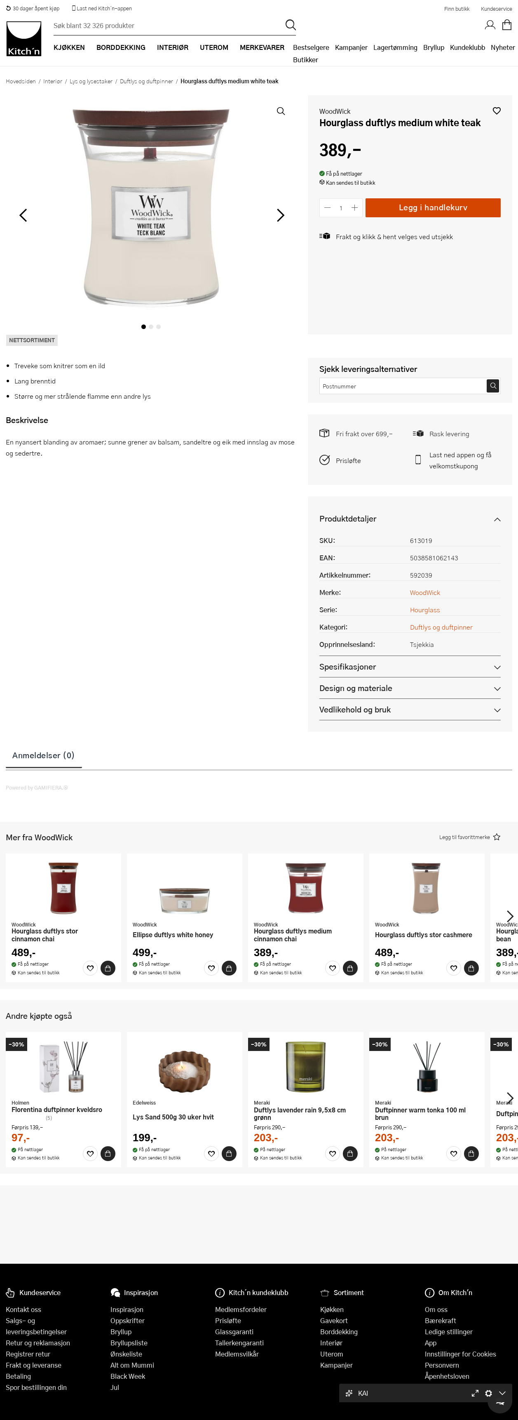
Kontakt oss (23, 1309)
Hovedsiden (21, 81)
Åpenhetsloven (447, 1376)
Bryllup (433, 47)
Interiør (52, 81)
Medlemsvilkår (237, 1354)
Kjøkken (332, 1309)
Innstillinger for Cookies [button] (460, 1354)
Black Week (127, 1376)
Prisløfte (348, 460)
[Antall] (341, 207)
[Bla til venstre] (23, 215)
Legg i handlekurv (433, 207)
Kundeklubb (467, 47)
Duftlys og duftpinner (146, 81)
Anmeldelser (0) (43, 755)
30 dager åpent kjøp (32, 8)
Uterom (331, 1354)
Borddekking (339, 1331)
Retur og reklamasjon (38, 1342)
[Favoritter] (90, 968)
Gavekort (334, 1320)
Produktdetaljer (347, 518)
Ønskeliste (126, 1354)
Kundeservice (496, 8)
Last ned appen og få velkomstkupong (460, 460)
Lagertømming (395, 47)
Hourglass (425, 609)
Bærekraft (440, 1320)
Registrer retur (28, 1354)
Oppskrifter (127, 1320)
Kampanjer (351, 47)
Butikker (305, 59)
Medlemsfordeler (241, 1309)
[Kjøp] (108, 968)
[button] (497, 111)
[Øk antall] (355, 207)
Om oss (436, 1309)
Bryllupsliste (129, 1342)
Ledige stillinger (449, 1331)
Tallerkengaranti (239, 1342)
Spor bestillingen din (36, 1387)
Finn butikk (456, 8)
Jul (114, 1387)
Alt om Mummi (132, 1365)
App (430, 1342)
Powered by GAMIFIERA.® (37, 787)
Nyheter (503, 47)
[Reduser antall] (327, 207)
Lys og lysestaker (91, 81)
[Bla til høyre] (279, 215)
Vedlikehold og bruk (355, 709)
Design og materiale (355, 688)
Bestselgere (311, 47)
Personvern (442, 1365)
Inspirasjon (126, 1309)
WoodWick (334, 111)
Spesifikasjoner (347, 666)
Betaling (18, 1376)
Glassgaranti (234, 1331)
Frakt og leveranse (33, 1365)
